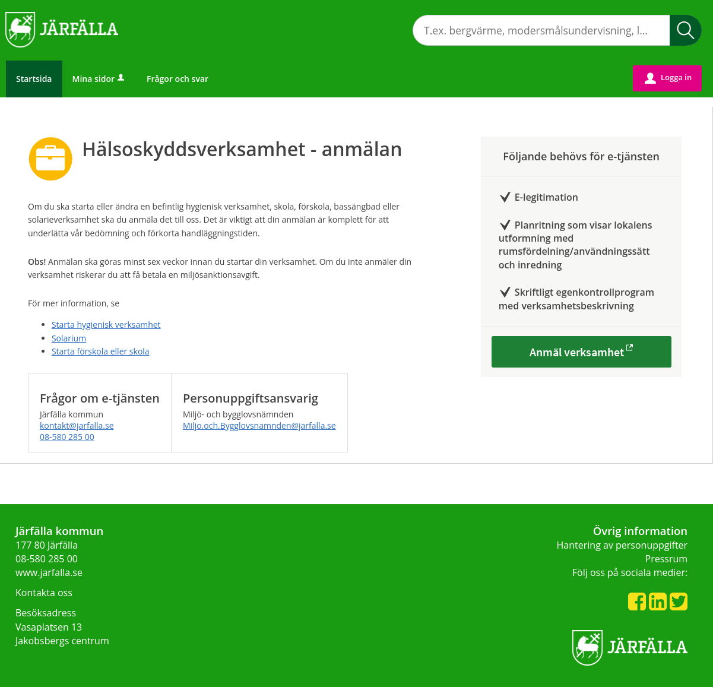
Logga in (668, 78)
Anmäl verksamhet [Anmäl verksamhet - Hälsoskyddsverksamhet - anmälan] (577, 351)
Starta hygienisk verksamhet (106, 324)
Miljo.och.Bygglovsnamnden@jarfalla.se (259, 425)
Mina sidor (99, 78)
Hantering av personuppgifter (622, 545)
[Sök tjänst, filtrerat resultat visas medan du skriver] (557, 30)
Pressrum (666, 558)
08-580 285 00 (67, 436)
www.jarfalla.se (49, 572)
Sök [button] (686, 30)
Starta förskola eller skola (101, 351)
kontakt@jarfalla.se (77, 425)
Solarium (69, 338)
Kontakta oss (43, 592)
